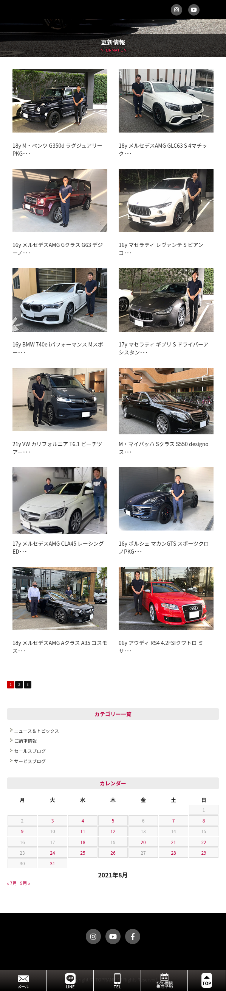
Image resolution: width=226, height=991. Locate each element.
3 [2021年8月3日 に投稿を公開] (52, 820)
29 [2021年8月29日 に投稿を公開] (203, 852)
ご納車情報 (25, 740)
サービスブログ (30, 761)
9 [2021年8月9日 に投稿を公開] (22, 831)
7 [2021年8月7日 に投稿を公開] (173, 820)
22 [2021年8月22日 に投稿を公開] (203, 842)
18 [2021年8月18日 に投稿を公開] (82, 842)
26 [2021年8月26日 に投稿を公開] (112, 852)
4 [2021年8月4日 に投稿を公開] (83, 820)
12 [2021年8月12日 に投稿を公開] (112, 831)
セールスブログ (30, 751)
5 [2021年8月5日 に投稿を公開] (113, 820)
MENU (216, 9)
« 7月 (12, 883)
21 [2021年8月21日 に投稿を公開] (173, 842)
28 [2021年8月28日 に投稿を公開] (173, 852)
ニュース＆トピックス (36, 730)
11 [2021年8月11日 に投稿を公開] (82, 831)
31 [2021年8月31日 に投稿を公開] (52, 863)
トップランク (75, 9)
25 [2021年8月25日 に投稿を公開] (82, 852)
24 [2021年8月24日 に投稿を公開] (52, 852)
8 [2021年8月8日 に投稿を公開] (204, 820)
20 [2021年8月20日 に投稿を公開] (143, 842)
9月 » (25, 883)
